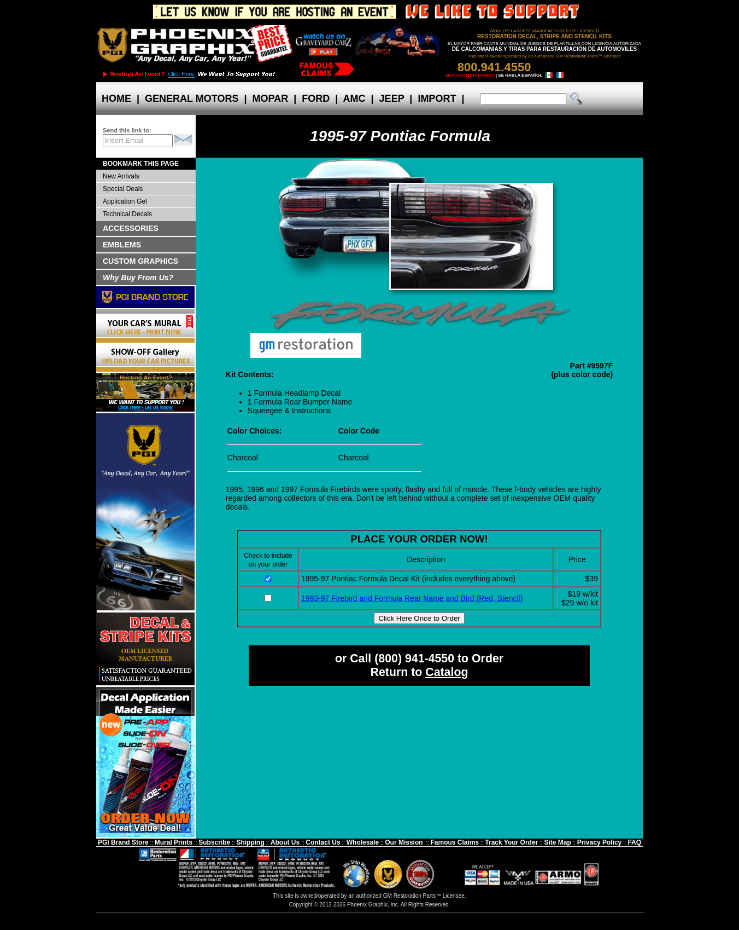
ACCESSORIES (131, 228)
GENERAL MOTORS (191, 98)
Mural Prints (173, 842)
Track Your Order (511, 842)
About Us (285, 842)
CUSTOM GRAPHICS (140, 261)
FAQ (634, 842)
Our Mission (404, 842)
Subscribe (214, 842)
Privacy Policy (599, 842)
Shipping (250, 842)
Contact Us (323, 842)
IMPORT (436, 98)
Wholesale (363, 842)
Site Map (557, 842)
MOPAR (270, 98)
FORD (315, 98)
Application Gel (125, 201)
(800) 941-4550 (414, 658)
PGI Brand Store (123, 842)
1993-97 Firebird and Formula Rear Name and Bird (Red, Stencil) (412, 598)
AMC (354, 98)
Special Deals (123, 189)
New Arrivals (121, 176)
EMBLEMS (122, 244)
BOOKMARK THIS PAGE (141, 163)
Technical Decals (127, 214)
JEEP (392, 98)
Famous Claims (455, 842)
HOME (116, 98)
